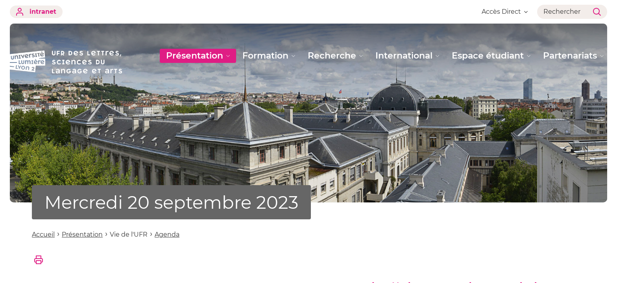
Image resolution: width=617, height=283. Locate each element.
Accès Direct (505, 11)
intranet (36, 12)
